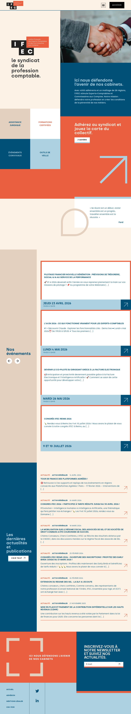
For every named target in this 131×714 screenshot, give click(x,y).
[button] (103, 5)
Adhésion (10, 695)
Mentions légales (14, 701)
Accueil (10, 689)
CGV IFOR (10, 707)
